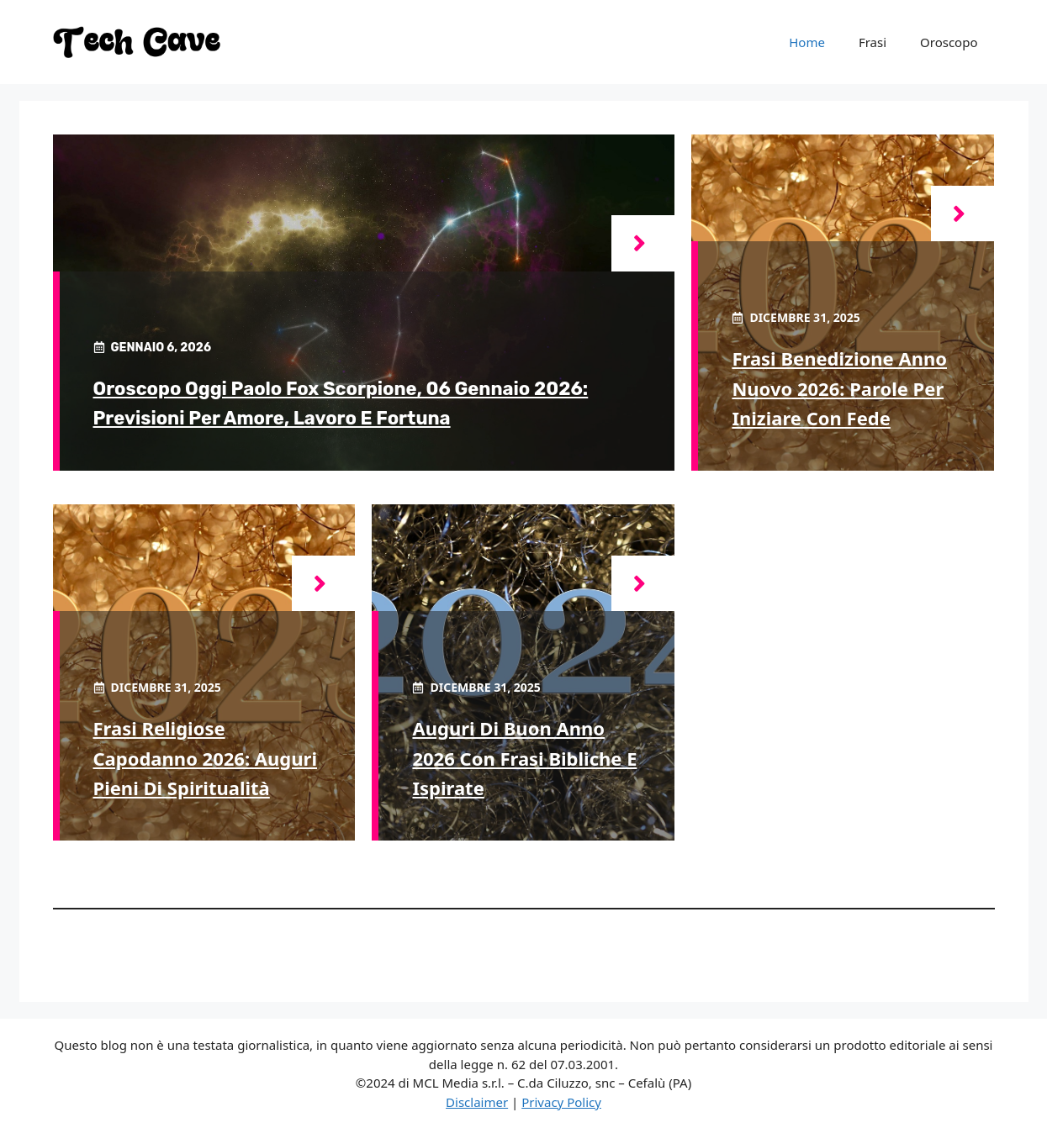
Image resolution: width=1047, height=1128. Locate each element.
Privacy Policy (561, 1102)
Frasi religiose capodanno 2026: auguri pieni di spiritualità (205, 757)
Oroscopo (948, 42)
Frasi (872, 42)
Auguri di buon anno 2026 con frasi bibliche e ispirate (524, 757)
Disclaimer (477, 1102)
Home (807, 42)
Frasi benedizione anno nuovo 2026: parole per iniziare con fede (839, 387)
